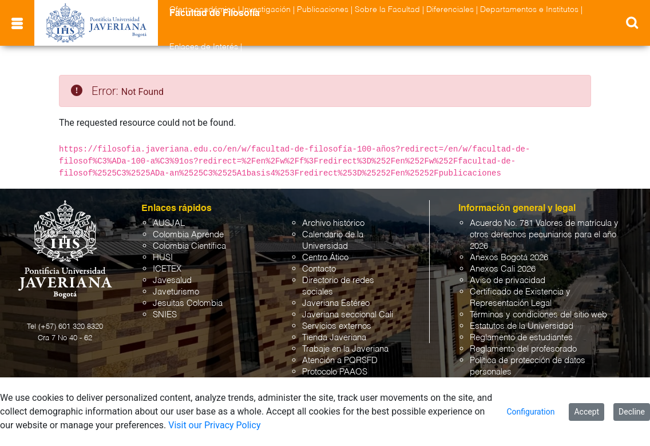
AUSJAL (169, 223)
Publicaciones (322, 10)
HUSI (163, 257)
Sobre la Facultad (387, 10)
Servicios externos (336, 326)
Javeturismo (176, 292)
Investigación (266, 10)
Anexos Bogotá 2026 (509, 257)
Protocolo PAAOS (334, 372)
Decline (632, 411)
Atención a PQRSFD (340, 360)
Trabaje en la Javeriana (345, 349)
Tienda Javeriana (334, 337)
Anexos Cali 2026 (503, 269)
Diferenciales (450, 10)
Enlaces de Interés (203, 47)
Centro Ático (325, 257)
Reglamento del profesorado (523, 349)
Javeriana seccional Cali (347, 314)
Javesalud (172, 280)
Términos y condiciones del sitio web (538, 314)
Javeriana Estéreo (336, 303)
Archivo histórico (333, 223)
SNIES (165, 314)
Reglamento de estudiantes (521, 337)
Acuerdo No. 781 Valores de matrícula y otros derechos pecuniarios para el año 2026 (544, 234)
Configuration (530, 411)
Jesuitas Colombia (188, 303)
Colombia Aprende (188, 234)
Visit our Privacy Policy (214, 425)
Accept (586, 411)
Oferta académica (202, 10)
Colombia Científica (189, 246)
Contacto (319, 269)
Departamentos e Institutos (529, 10)
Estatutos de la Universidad (521, 326)
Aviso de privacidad (507, 280)
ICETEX (167, 269)
